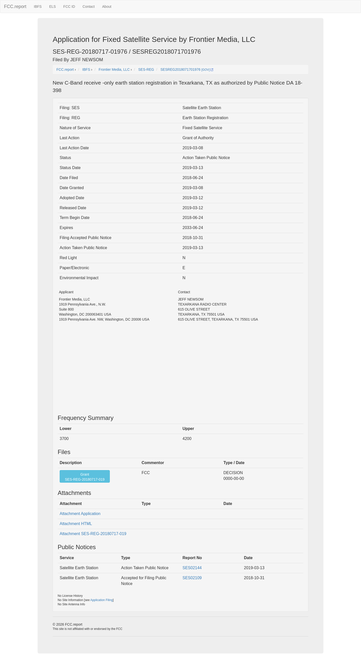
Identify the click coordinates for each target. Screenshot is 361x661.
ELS (52, 7)
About (107, 7)
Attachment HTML (76, 524)
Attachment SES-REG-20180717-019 (93, 534)
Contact (88, 7)
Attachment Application (80, 513)
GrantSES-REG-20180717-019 (85, 476)
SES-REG (146, 69)
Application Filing (101, 600)
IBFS (38, 7)
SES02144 (192, 568)
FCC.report (15, 6)
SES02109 (192, 578)
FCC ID (69, 7)
